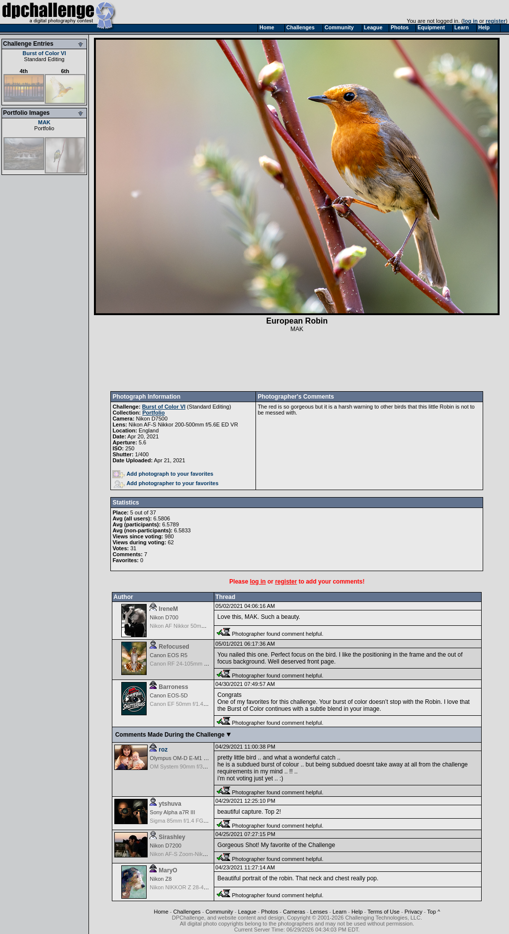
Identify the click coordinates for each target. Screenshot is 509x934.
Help (357, 912)
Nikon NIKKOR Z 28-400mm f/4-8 (190, 887)
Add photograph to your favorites (162, 474)
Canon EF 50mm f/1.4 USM (183, 704)
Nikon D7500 (152, 419)
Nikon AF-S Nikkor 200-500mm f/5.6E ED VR (183, 424)
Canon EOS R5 (168, 655)
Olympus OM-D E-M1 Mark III (186, 758)
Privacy (414, 912)
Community (219, 912)
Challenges (187, 912)
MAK (44, 122)
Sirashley (172, 837)
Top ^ (433, 912)
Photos (269, 912)
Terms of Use (383, 912)
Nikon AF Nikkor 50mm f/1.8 (184, 626)
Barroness (173, 686)
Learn (339, 912)
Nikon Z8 (160, 879)
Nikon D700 (164, 617)
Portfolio (44, 128)
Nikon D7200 (165, 846)
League (247, 912)
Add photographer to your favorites (166, 483)
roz (163, 749)
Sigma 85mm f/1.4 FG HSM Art (187, 821)
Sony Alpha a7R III (172, 812)
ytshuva (170, 803)
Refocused (174, 646)
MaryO (168, 870)
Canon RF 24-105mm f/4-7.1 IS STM (194, 664)
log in (470, 21)
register (496, 21)
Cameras (294, 912)
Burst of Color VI (44, 53)
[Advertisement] (297, 362)
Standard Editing (44, 59)
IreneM (168, 608)
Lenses (319, 912)
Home (161, 912)
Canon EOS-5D (168, 695)
